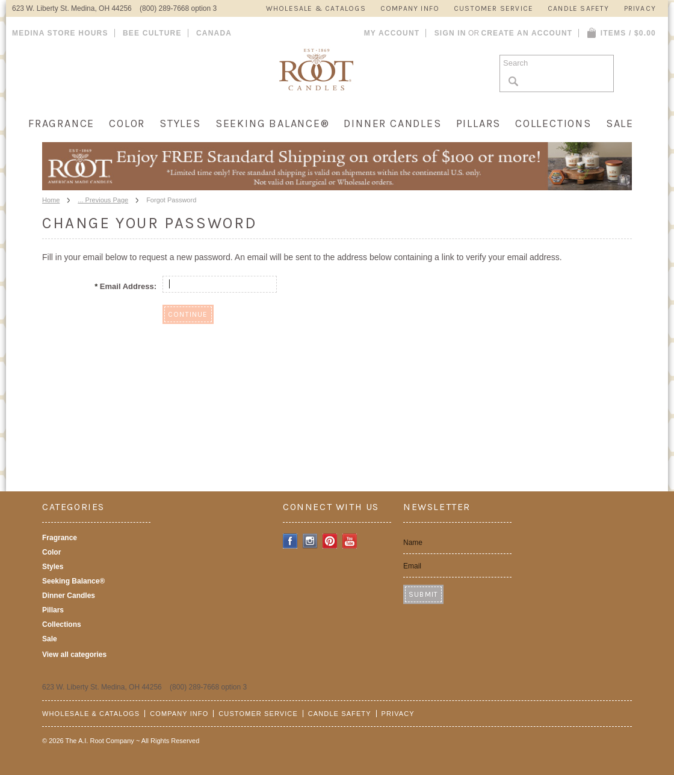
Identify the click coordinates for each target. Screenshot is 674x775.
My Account (392, 33)
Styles (180, 123)
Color (127, 123)
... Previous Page (103, 200)
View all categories (74, 654)
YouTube (349, 541)
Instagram (310, 541)
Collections (553, 123)
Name (412, 542)
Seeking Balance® (272, 123)
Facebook (290, 541)
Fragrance (61, 123)
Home (51, 200)
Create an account (526, 33)
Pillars (478, 123)
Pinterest (330, 541)
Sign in (450, 33)
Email (412, 566)
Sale (620, 123)
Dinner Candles (392, 123)
